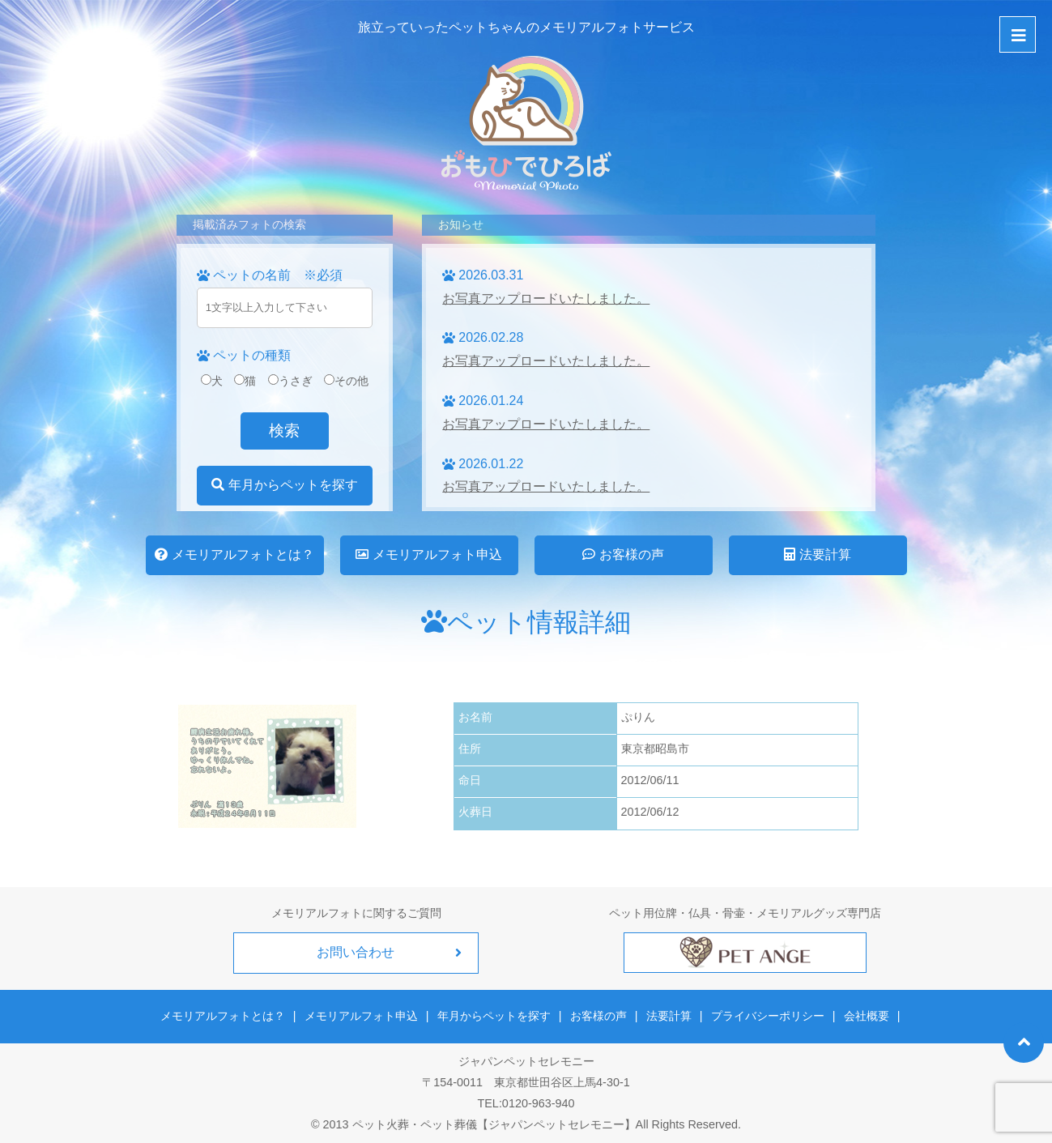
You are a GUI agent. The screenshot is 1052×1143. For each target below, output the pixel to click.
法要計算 (817, 554)
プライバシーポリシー (767, 1015)
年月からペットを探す (284, 485)
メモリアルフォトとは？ (234, 554)
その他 (346, 380)
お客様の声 (622, 554)
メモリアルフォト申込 (428, 554)
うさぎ (290, 380)
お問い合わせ (356, 952)
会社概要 (865, 1015)
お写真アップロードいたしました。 (546, 298)
